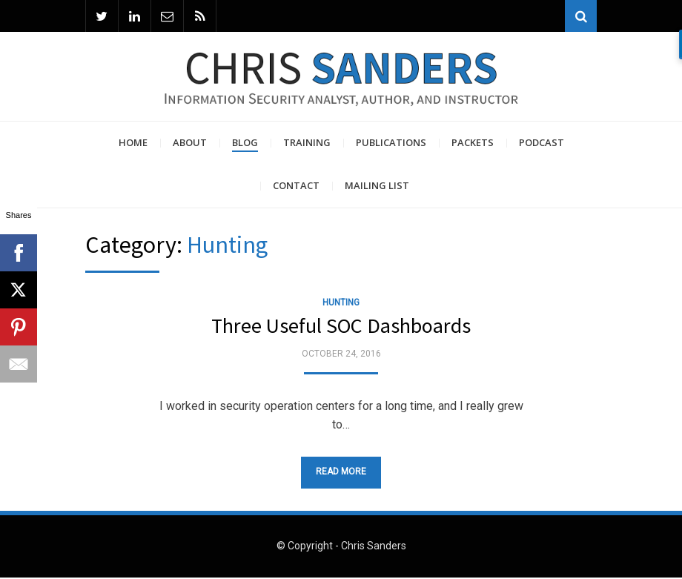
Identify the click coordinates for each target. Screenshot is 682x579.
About (190, 143)
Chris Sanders (373, 548)
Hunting (341, 304)
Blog (245, 143)
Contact (296, 186)
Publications (391, 143)
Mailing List (377, 186)
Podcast (541, 143)
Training (307, 143)
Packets (472, 143)
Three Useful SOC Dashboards (341, 327)
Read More (341, 473)
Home (133, 143)
